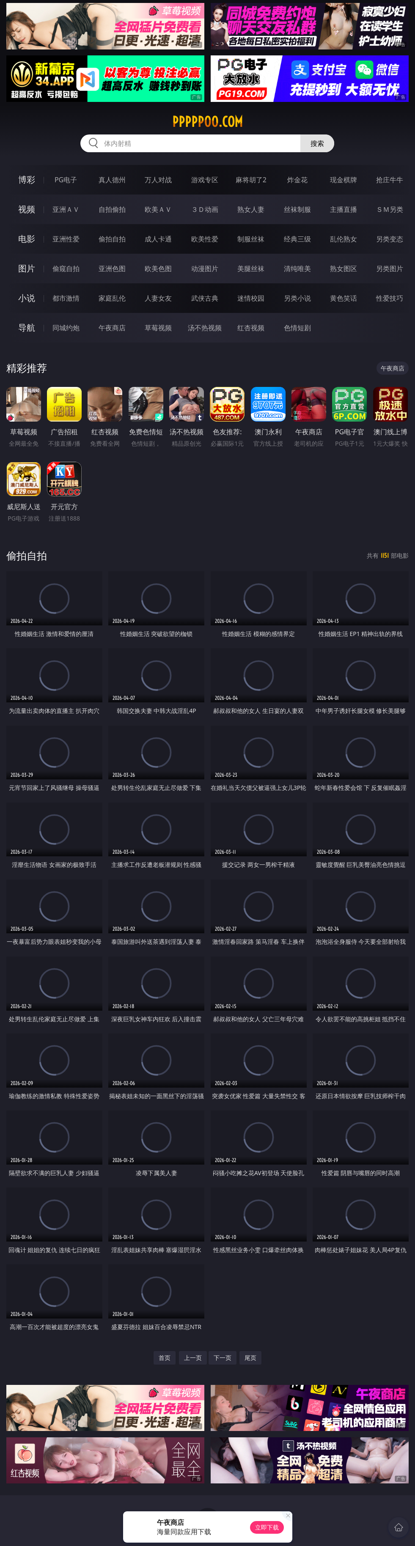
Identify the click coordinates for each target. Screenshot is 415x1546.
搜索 (317, 143)
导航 (26, 327)
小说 (26, 298)
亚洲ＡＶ (66, 209)
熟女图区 (343, 268)
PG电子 (66, 179)
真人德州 (112, 179)
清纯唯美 (297, 268)
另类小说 (297, 298)
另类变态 (389, 239)
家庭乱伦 (112, 298)
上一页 (193, 1358)
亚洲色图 (112, 268)
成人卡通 (158, 239)
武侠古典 (204, 298)
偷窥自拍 (66, 268)
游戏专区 (204, 179)
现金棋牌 (343, 179)
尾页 (250, 1358)
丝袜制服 (297, 209)
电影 (26, 238)
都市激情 (66, 298)
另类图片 (389, 268)
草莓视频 (158, 327)
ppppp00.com (207, 121)
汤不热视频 (205, 327)
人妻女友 (158, 298)
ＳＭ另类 (389, 209)
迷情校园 (250, 298)
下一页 (222, 1358)
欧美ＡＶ (158, 209)
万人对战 (158, 179)
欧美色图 (158, 268)
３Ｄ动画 (204, 209)
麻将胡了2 (251, 179)
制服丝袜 (250, 239)
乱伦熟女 (343, 239)
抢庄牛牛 (389, 179)
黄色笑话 (343, 298)
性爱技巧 (389, 298)
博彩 (26, 179)
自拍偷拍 (112, 209)
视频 (26, 209)
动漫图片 (204, 268)
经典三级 (297, 239)
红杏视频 (250, 327)
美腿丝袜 (250, 268)
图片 (26, 268)
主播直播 (343, 209)
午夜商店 (112, 327)
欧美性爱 (204, 239)
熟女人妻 (250, 209)
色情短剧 (297, 327)
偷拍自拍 (112, 239)
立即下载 (267, 1527)
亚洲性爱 (66, 239)
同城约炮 (66, 327)
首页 (164, 1358)
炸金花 (297, 179)
